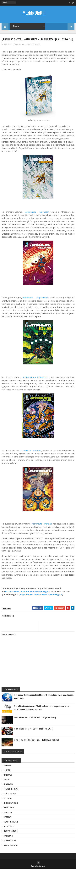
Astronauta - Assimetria (35, 377)
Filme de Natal (8, 836)
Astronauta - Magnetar (37, 211)
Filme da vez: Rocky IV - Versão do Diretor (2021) (33, 728)
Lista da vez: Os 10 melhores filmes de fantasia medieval (36, 739)
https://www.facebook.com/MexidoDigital (27, 591)
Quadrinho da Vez (33, 44)
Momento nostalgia (10, 831)
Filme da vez (8, 765)
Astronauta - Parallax (42, 523)
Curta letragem (9, 808)
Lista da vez (8, 817)
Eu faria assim (8, 784)
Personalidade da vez (11, 845)
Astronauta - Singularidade (35, 297)
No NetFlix (7, 770)
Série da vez (8, 775)
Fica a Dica (7, 780)
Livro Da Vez (8, 812)
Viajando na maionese (11, 822)
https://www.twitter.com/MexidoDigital (40, 594)
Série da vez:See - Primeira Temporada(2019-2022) (35, 717)
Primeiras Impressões (11, 803)
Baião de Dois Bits (10, 794)
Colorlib (42, 866)
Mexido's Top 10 (9, 826)
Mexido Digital (34, 12)
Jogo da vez (8, 798)
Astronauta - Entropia (30, 450)
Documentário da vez (11, 789)
